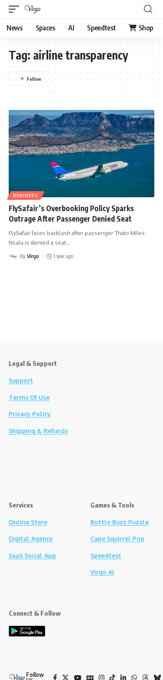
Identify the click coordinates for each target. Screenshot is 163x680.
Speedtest (105, 555)
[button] (16, 9)
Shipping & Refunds (38, 431)
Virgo (33, 256)
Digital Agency (31, 538)
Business (25, 195)
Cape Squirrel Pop (117, 538)
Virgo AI (102, 572)
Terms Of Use (29, 397)
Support (21, 380)
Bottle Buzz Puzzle (119, 522)
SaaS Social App (32, 555)
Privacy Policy (30, 414)
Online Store (28, 522)
